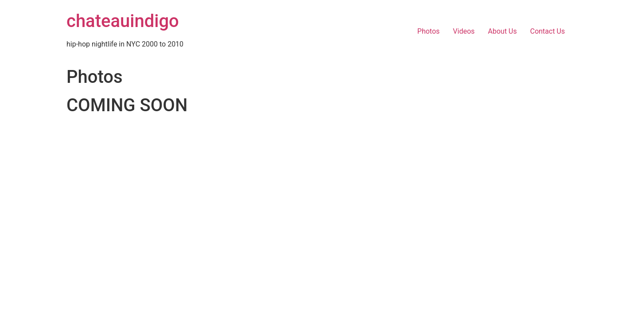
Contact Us (547, 31)
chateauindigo (122, 21)
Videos (464, 31)
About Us (502, 31)
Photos (428, 31)
